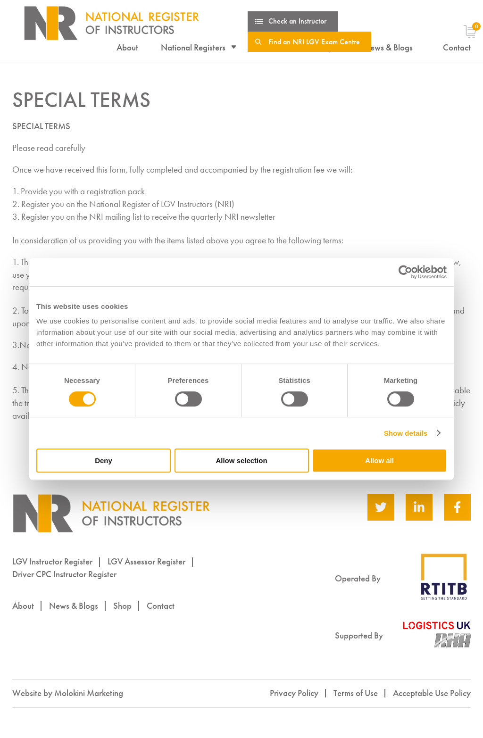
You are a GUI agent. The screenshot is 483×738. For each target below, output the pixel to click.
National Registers (193, 47)
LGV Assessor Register (146, 561)
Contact (161, 606)
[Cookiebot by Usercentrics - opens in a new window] (405, 272)
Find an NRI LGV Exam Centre (314, 42)
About (127, 47)
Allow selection (241, 460)
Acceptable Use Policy (432, 693)
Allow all (379, 460)
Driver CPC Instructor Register (64, 574)
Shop (122, 606)
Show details (406, 433)
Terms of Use (355, 693)
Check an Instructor (297, 21)
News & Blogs (73, 606)
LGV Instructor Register (52, 561)
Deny (103, 460)
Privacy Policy (294, 693)
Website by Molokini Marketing (67, 693)
